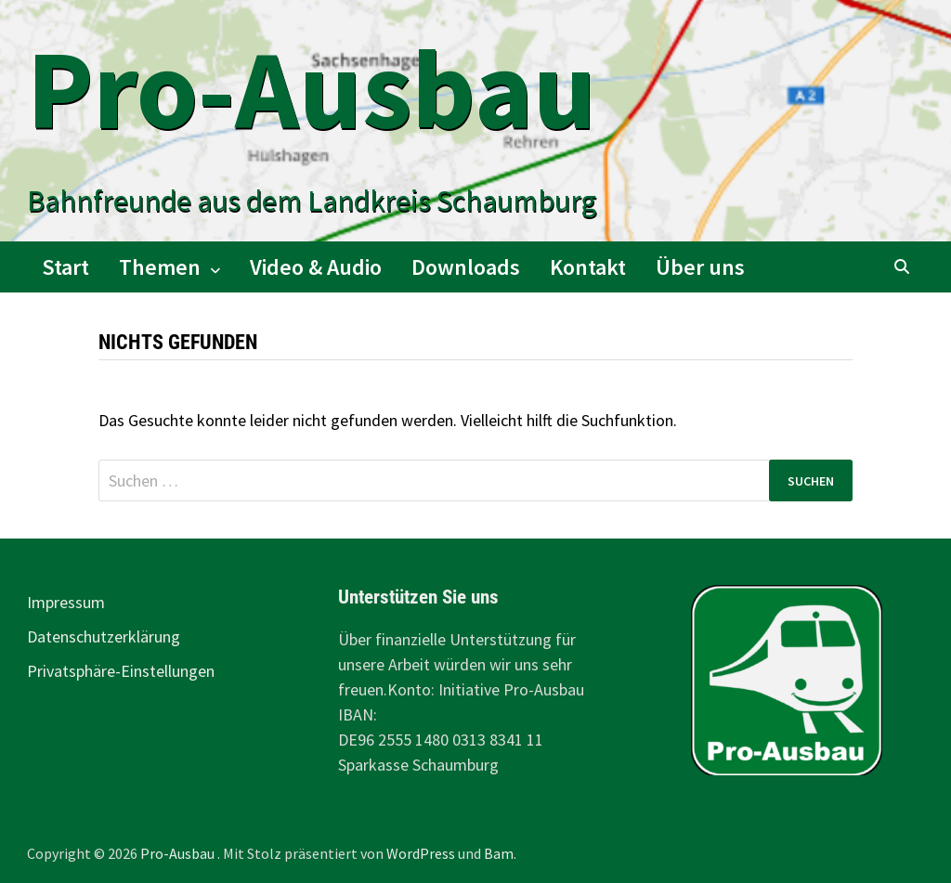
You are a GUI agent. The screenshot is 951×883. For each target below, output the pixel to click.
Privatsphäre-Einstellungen (121, 671)
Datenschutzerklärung (103, 636)
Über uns (700, 267)
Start (65, 267)
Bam (499, 853)
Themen (160, 267)
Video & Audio (316, 267)
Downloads (465, 267)
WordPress (420, 853)
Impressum (66, 602)
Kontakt (588, 267)
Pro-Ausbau (311, 89)
